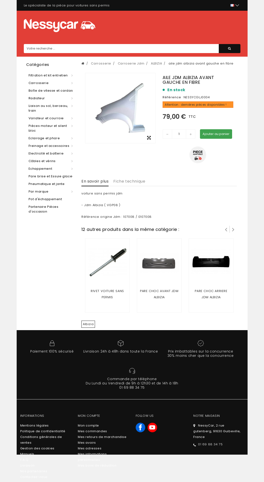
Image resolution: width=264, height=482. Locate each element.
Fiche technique (129, 181)
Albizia (88, 324)
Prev (226, 229)
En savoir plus (95, 181)
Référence (172, 97)
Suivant (233, 229)
